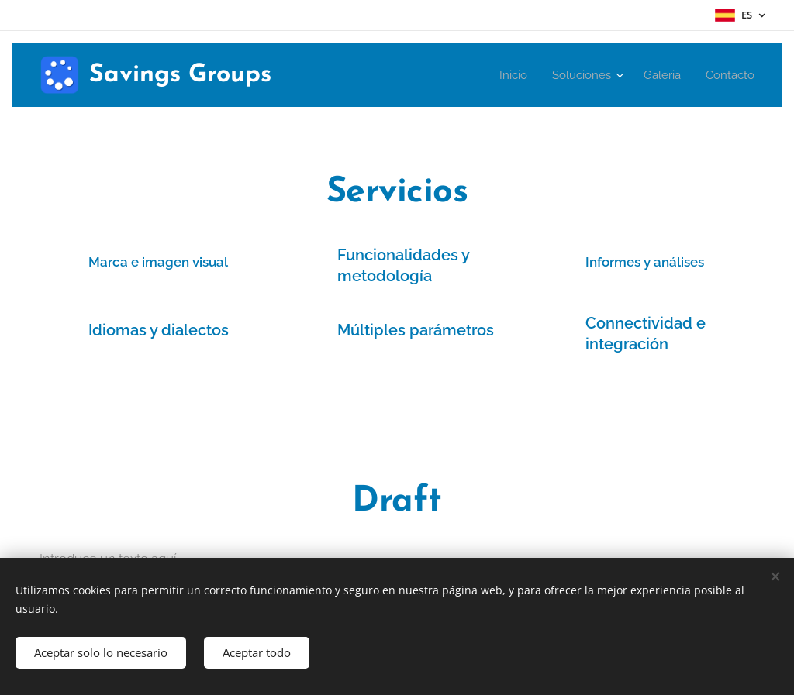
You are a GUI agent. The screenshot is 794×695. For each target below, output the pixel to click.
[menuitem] (506, 75)
